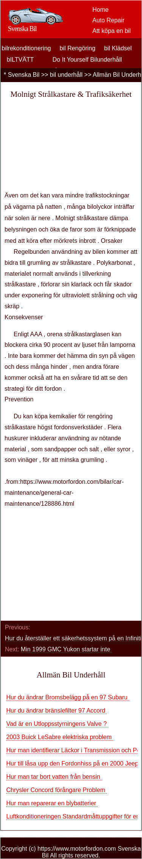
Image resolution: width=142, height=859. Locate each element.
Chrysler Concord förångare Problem (56, 790)
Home (100, 9)
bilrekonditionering (26, 48)
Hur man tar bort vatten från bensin (54, 777)
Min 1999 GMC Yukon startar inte (66, 649)
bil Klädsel (118, 48)
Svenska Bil (24, 74)
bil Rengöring (77, 48)
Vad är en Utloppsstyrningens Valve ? (57, 724)
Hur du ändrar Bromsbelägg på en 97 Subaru (67, 697)
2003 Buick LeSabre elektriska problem (59, 737)
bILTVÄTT (20, 59)
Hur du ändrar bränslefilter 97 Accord (56, 710)
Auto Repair (108, 20)
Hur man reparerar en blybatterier (52, 803)
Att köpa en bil (111, 31)
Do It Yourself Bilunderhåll (87, 59)
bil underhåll (66, 74)
